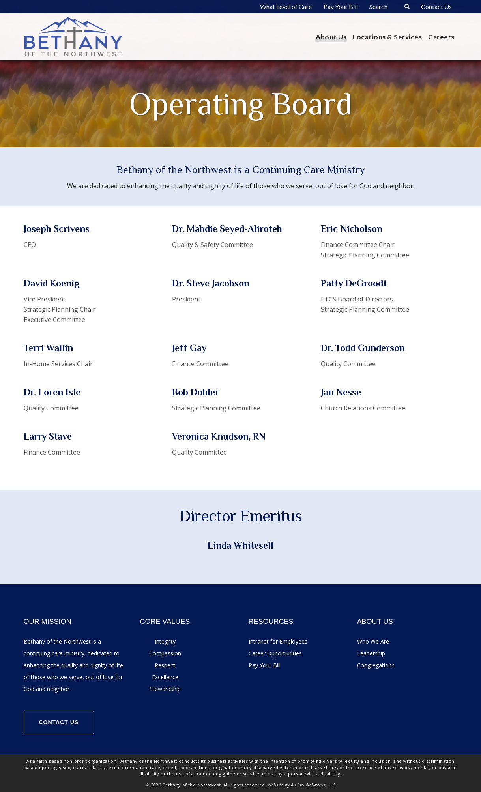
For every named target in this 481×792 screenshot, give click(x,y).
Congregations (376, 665)
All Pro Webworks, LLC (313, 785)
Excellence (165, 677)
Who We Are (373, 641)
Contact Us (436, 6)
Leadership (371, 653)
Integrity (165, 641)
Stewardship (165, 689)
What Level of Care (286, 6)
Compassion (165, 653)
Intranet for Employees (278, 641)
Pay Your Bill (341, 6)
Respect (165, 665)
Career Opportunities (275, 653)
